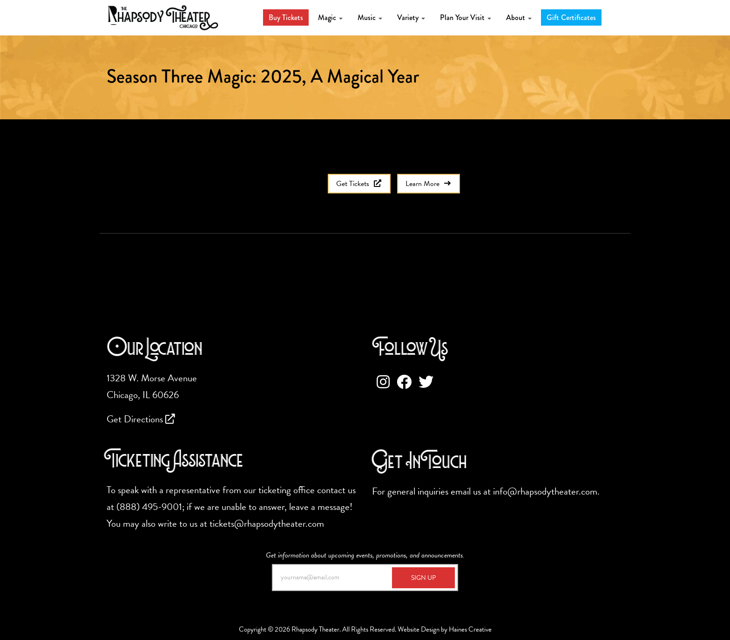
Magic (330, 17)
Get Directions (141, 419)
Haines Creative (470, 629)
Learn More (429, 183)
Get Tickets (359, 183)
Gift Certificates (571, 17)
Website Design (418, 629)
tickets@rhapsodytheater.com (267, 523)
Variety (411, 17)
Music (370, 17)
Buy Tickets (286, 17)
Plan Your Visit (465, 17)
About (519, 17)
